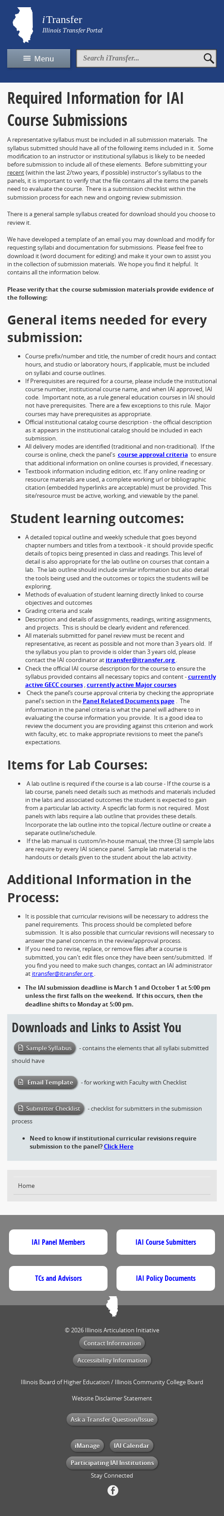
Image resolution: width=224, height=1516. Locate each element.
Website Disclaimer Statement (112, 1398)
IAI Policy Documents (166, 1278)
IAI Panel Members (58, 1242)
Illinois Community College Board (159, 1382)
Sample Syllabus (49, 1048)
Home (26, 1186)
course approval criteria (153, 454)
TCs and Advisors (58, 1278)
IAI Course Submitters (165, 1242)
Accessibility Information (112, 1360)
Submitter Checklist (53, 1108)
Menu (44, 59)
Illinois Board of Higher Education (65, 1382)
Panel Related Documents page (129, 701)
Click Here (119, 1146)
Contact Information (112, 1343)
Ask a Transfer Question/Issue (112, 1419)
